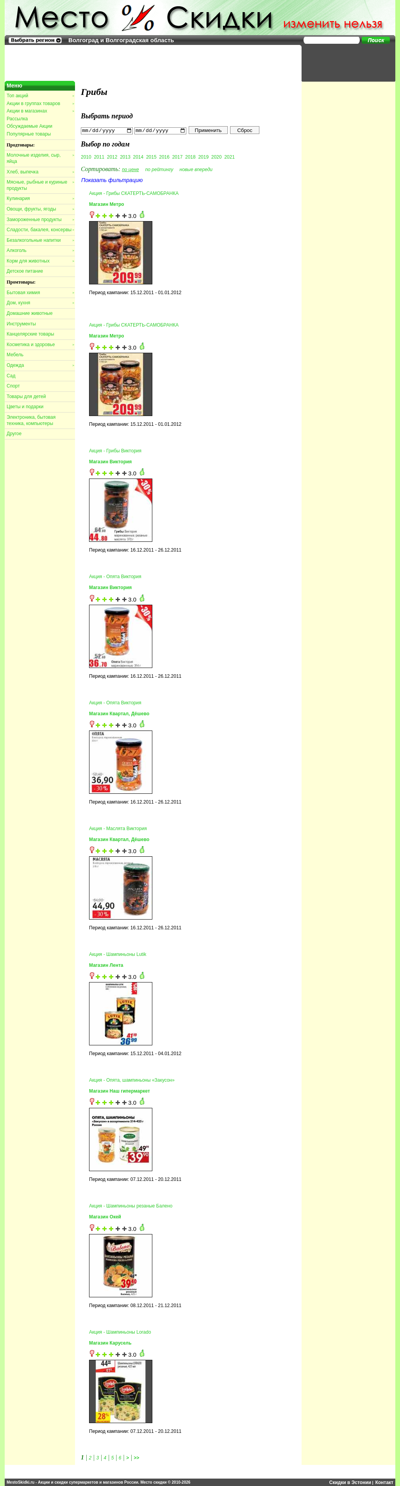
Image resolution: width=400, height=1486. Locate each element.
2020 (216, 156)
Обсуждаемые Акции (29, 126)
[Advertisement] (344, 62)
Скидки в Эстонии (350, 1482)
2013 (125, 156)
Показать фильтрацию (112, 180)
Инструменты (21, 324)
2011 (99, 156)
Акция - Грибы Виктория (115, 450)
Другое (14, 433)
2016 (164, 156)
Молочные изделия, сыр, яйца (40, 158)
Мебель (15, 354)
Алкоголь (40, 250)
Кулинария (40, 198)
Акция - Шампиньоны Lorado (120, 1331)
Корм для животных (40, 261)
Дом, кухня (40, 302)
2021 (229, 156)
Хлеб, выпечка (40, 172)
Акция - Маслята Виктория (118, 828)
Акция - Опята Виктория (115, 576)
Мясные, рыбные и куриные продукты (40, 185)
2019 (203, 156)
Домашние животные (30, 313)
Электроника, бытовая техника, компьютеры (31, 420)
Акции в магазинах (40, 111)
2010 (86, 156)
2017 (177, 156)
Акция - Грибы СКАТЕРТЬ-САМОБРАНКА (134, 193)
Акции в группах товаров (40, 103)
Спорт (13, 386)
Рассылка (17, 118)
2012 (112, 156)
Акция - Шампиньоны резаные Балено (130, 1206)
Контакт (384, 1482)
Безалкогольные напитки (40, 240)
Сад (11, 376)
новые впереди (196, 169)
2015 (151, 156)
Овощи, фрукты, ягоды (40, 209)
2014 (138, 156)
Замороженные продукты (40, 219)
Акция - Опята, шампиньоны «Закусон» (132, 1079)
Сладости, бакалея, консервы (40, 229)
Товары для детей (26, 396)
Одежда (40, 365)
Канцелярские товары (30, 334)
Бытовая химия (40, 292)
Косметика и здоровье (40, 344)
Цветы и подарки (25, 406)
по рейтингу (159, 169)
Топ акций (40, 95)
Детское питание (25, 271)
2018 (190, 156)
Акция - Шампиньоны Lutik (117, 954)
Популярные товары (29, 134)
